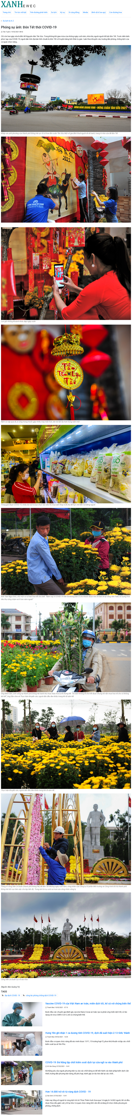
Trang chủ (7, 12)
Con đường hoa (115, 12)
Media (85, 12)
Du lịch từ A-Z (8, 21)
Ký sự (62, 12)
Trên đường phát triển (38, 12)
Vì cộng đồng (74, 12)
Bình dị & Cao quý (99, 12)
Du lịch (54, 12)
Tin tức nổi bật (20, 12)
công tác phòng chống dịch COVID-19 (41, 995)
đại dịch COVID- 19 (12, 995)
